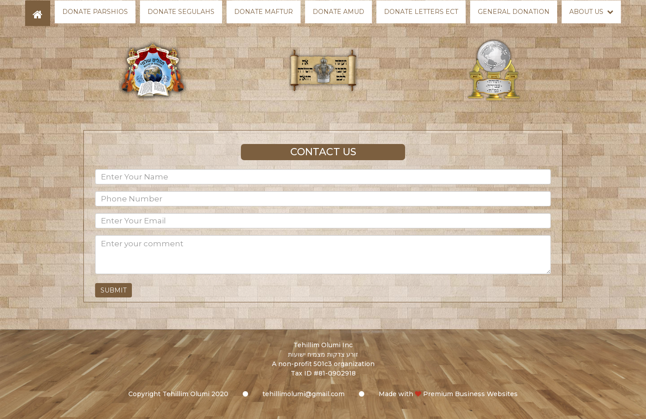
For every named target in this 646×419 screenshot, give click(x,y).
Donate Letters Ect (421, 12)
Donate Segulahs (181, 12)
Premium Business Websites (470, 394)
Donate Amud (338, 12)
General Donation (514, 12)
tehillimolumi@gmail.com (303, 394)
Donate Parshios (95, 12)
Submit (113, 290)
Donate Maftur (263, 12)
